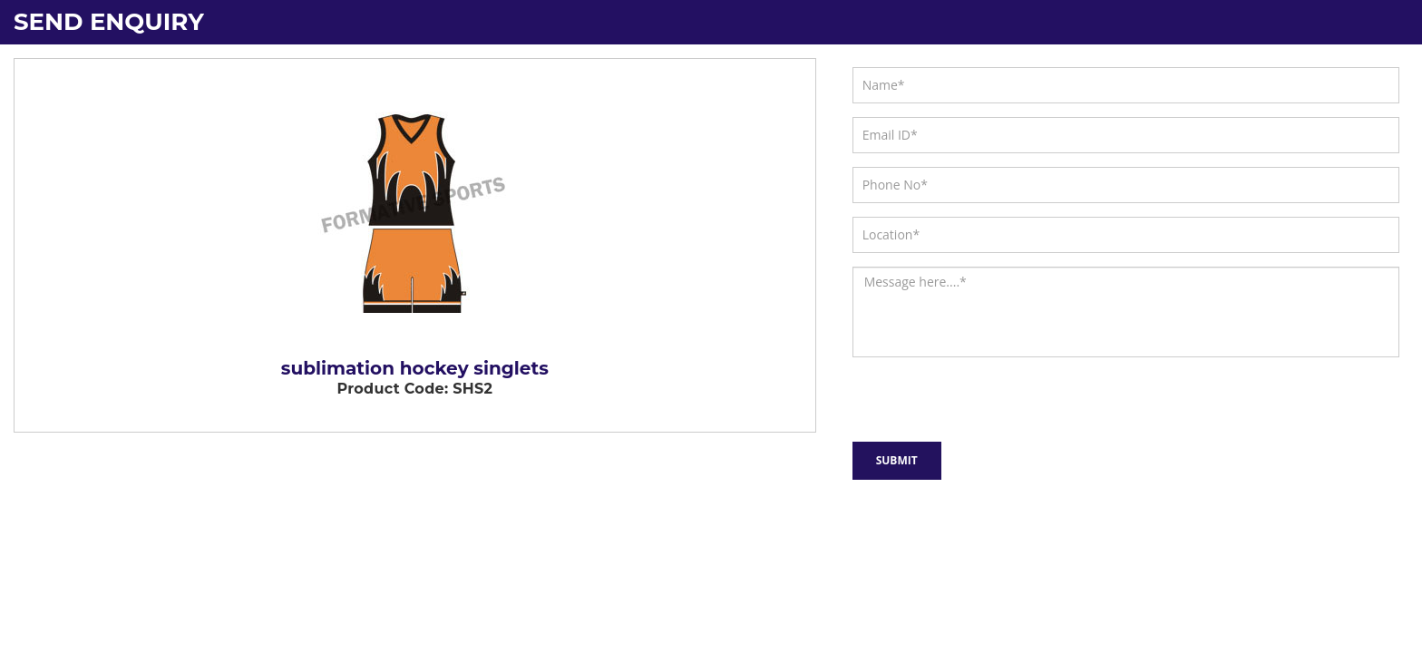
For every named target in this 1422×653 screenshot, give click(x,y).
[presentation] (949, 396)
